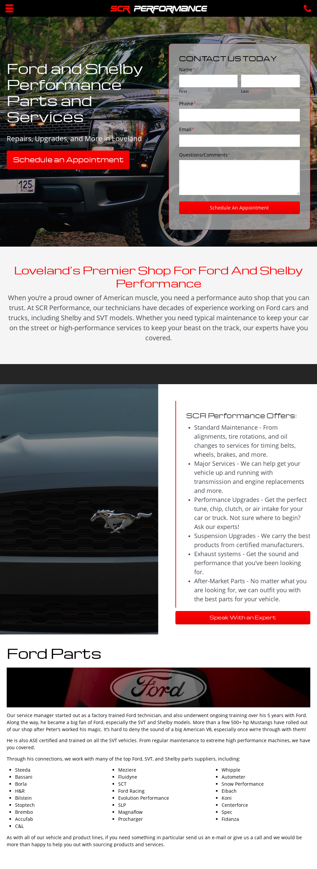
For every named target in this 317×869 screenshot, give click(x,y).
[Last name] (270, 81)
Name (187, 69)
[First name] (208, 81)
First (183, 91)
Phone (187, 103)
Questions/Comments (204, 155)
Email (186, 129)
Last (245, 91)
